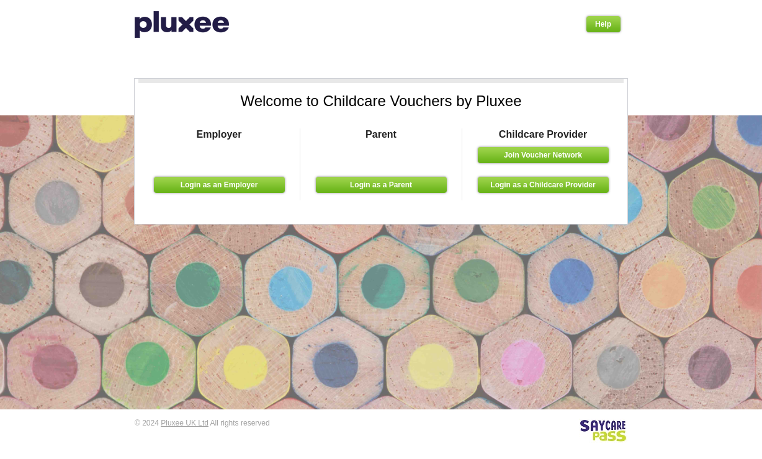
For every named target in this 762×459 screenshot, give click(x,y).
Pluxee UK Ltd (184, 423)
